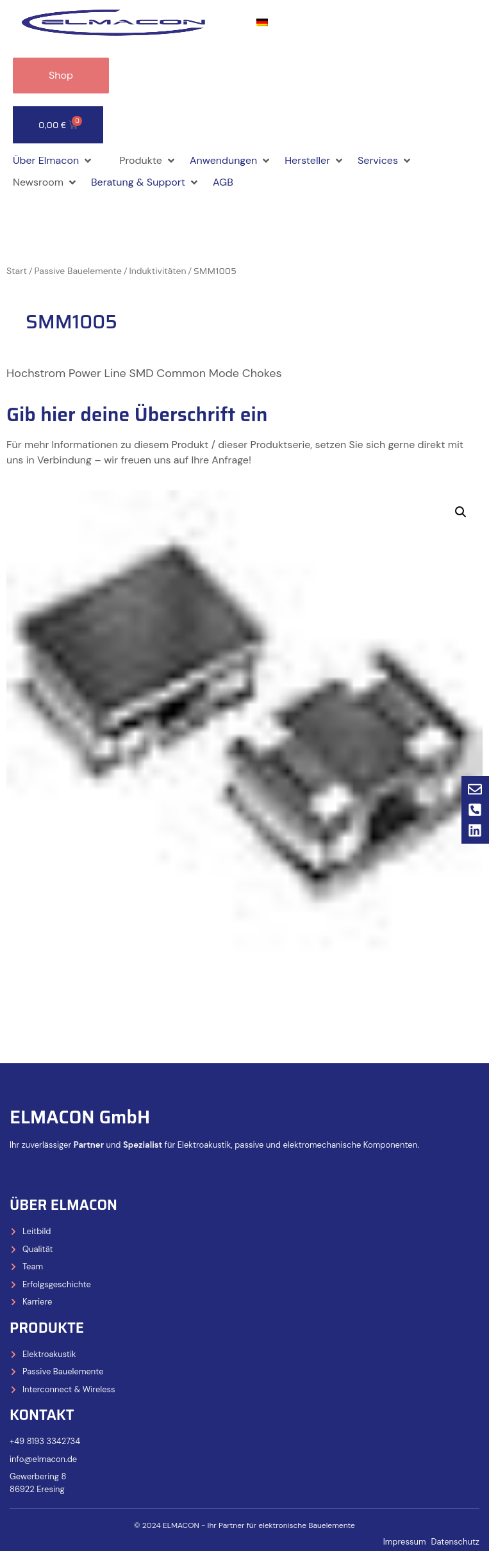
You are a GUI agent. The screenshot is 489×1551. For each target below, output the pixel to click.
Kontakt (42, 1415)
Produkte (47, 1328)
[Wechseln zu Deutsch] (262, 22)
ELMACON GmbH (80, 1117)
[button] (53, 161)
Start (16, 271)
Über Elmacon (63, 1205)
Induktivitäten (157, 271)
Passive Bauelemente (78, 271)
